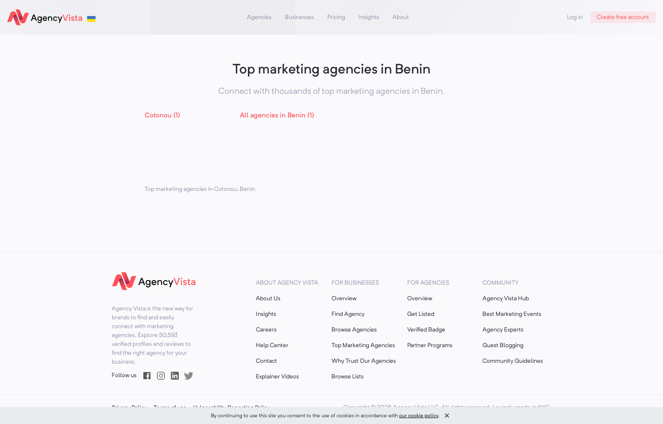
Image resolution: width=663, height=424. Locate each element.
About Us (268, 299)
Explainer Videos (277, 377)
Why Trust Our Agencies (364, 361)
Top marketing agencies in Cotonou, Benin (200, 189)
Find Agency (348, 314)
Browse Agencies (354, 330)
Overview (344, 299)
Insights (369, 17)
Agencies (259, 17)
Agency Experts (502, 330)
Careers (266, 330)
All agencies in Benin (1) (277, 115)
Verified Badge (426, 330)
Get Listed (420, 314)
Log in (575, 17)
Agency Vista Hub (505, 299)
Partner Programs (429, 345)
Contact (266, 361)
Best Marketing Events (511, 314)
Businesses (299, 17)
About (400, 17)
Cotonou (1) (162, 115)
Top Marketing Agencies (363, 345)
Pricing (336, 17)
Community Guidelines (512, 361)
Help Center (272, 345)
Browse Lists (348, 377)
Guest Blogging (502, 345)
